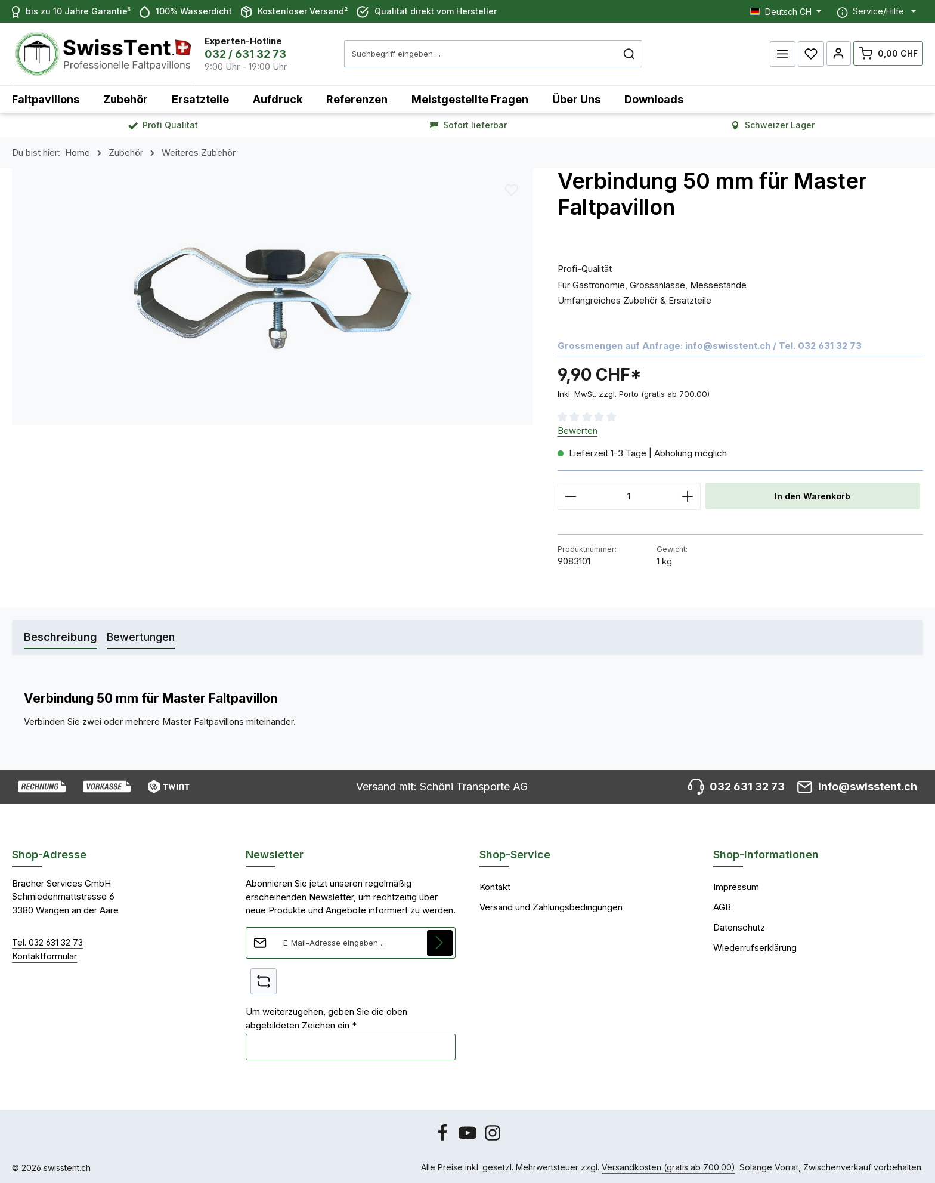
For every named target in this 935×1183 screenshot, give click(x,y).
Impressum (736, 883)
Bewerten (577, 427)
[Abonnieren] (440, 939)
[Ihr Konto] (838, 52)
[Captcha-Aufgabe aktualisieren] (263, 978)
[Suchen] (620, 52)
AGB (722, 904)
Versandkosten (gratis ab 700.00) (668, 1165)
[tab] (60, 634)
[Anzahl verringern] (570, 493)
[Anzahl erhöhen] (688, 493)
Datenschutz (739, 924)
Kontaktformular (44, 953)
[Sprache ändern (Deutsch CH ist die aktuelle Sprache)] (785, 11)
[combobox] (471, 52)
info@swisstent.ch (727, 342)
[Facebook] (444, 1136)
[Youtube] (469, 1136)
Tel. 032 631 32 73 (47, 939)
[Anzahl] (629, 493)
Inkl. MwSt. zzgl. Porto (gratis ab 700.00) (634, 391)
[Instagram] (492, 1136)
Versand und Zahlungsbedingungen (551, 904)
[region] (273, 294)
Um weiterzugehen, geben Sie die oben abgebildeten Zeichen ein (326, 1015)
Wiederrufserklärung (755, 944)
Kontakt (494, 883)
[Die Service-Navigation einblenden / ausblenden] (876, 11)
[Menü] (782, 52)
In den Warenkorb (812, 493)
